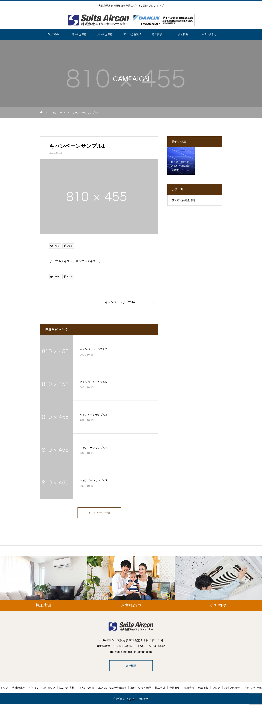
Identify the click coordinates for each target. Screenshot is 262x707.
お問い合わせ (209, 34)
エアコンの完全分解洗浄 (112, 688)
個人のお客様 (79, 34)
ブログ (216, 688)
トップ (4, 688)
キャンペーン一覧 (99, 512)
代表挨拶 (203, 688)
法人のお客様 (105, 34)
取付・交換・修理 (140, 688)
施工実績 (157, 34)
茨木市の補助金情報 (183, 200)
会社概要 (183, 34)
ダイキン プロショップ (42, 688)
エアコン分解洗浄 (131, 34)
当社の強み (53, 34)
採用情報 (189, 688)
